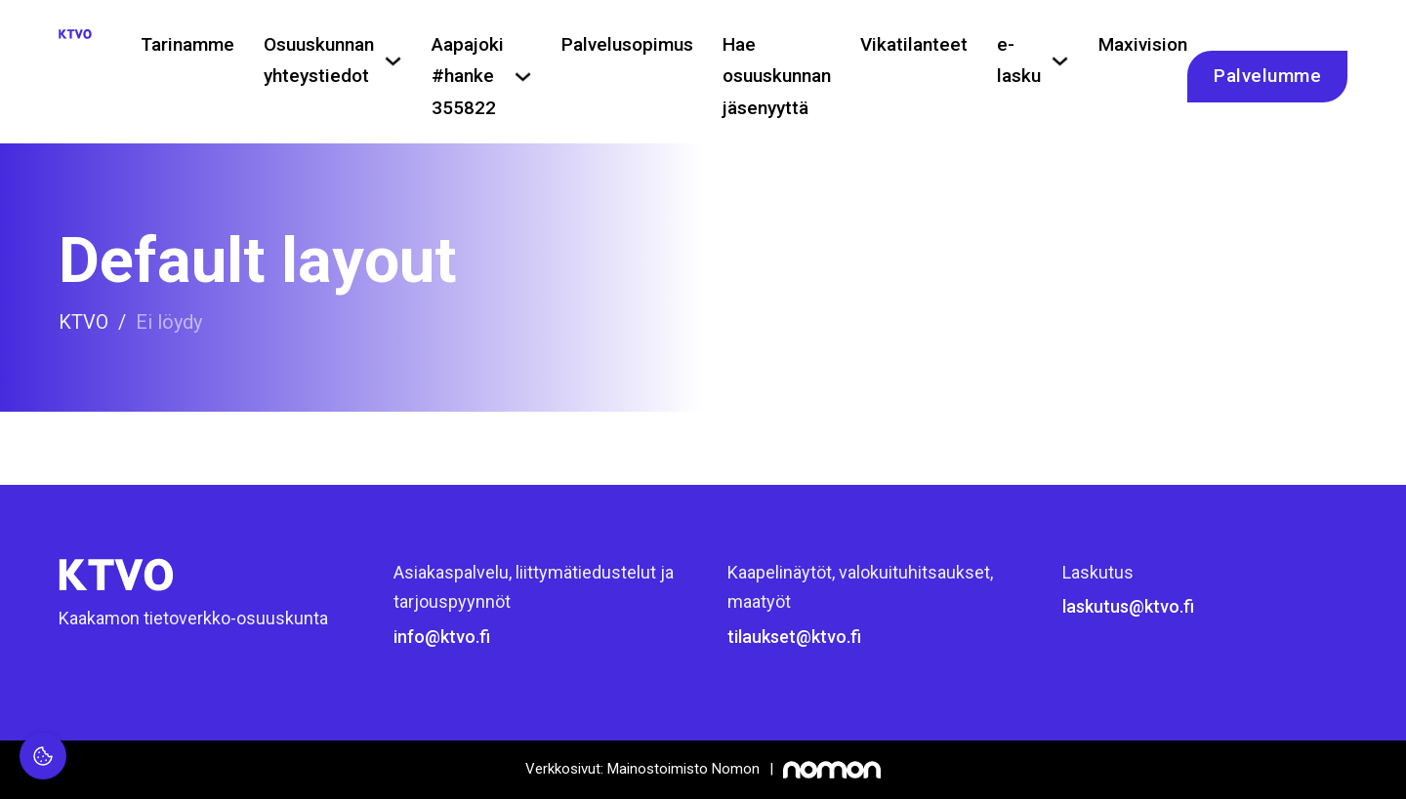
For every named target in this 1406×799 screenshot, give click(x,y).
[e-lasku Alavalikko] (1060, 61)
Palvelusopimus (627, 44)
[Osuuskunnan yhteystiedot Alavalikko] (393, 61)
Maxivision (1142, 44)
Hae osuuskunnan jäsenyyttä (777, 76)
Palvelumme (1267, 75)
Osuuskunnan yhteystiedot (319, 60)
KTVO (83, 322)
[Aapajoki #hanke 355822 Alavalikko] (523, 76)
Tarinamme (187, 44)
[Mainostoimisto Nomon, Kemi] (703, 770)
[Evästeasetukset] (43, 756)
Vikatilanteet (914, 44)
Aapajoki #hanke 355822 (468, 76)
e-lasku (1019, 60)
